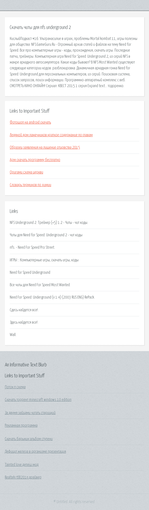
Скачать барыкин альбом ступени (29, 439)
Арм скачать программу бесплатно (35, 160)
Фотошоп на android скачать (30, 122)
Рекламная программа (21, 426)
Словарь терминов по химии (30, 185)
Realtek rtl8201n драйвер (23, 477)
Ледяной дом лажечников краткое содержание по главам (51, 135)
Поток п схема (15, 387)
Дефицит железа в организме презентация (35, 452)
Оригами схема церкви (26, 172)
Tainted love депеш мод (22, 465)
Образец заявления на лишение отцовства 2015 (45, 147)
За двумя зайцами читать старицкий (30, 413)
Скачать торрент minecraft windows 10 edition (38, 400)
